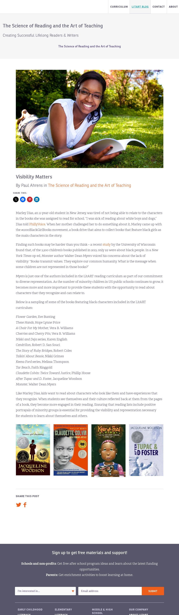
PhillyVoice (37, 224)
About (173, 6)
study (107, 244)
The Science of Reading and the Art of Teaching (89, 46)
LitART (20, 7)
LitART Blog (140, 6)
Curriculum (119, 6)
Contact (159, 6)
